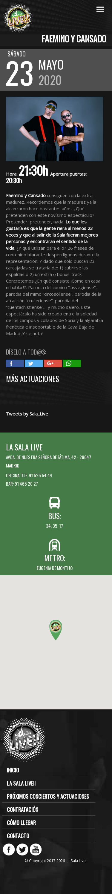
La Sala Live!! (21, 783)
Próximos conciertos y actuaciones (48, 796)
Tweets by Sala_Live (27, 414)
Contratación (22, 809)
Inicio (13, 770)
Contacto (18, 836)
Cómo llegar (21, 822)
